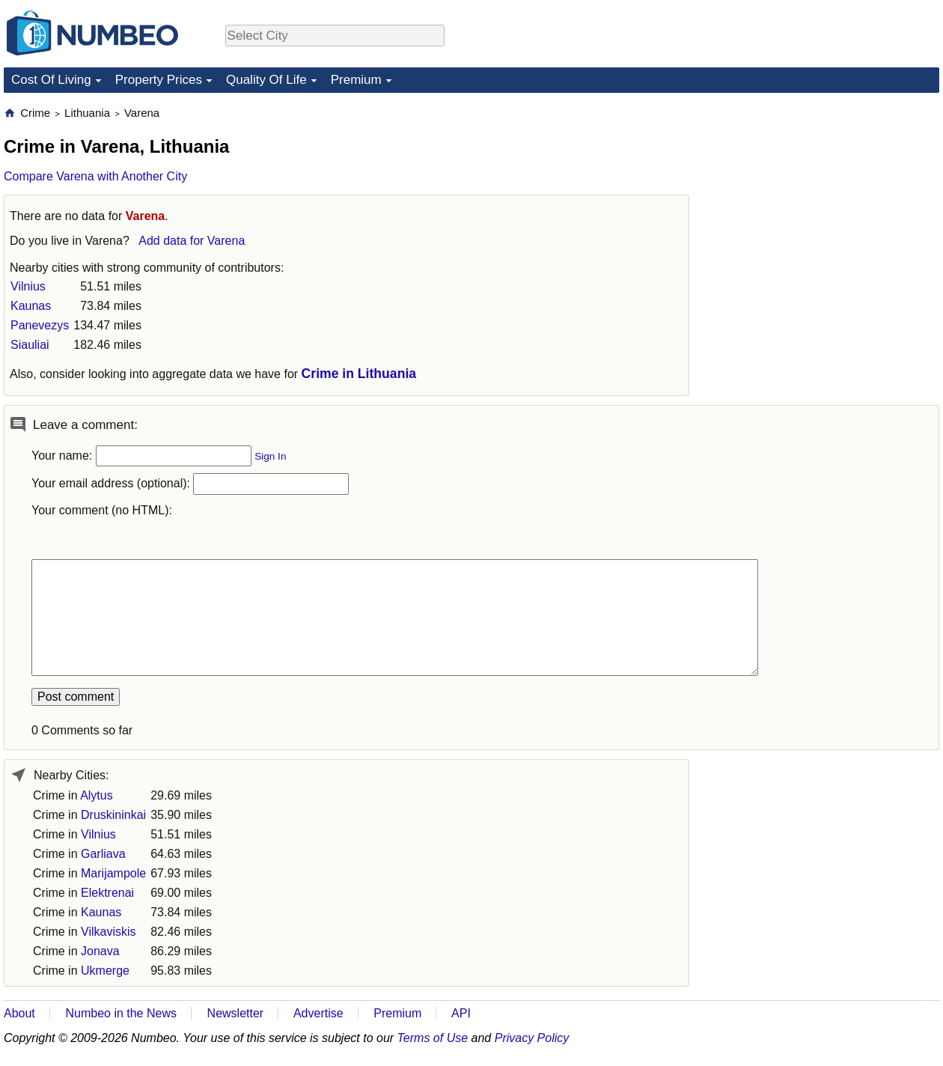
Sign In (270, 456)
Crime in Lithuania (359, 373)
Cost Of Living (51, 80)
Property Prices (158, 80)
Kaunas (30, 305)
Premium (356, 80)
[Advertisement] (798, 330)
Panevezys (39, 325)
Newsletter (235, 1013)
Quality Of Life (266, 80)
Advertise (318, 1013)
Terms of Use (433, 1038)
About (19, 1013)
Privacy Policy (532, 1038)
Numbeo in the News (121, 1013)
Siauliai (29, 344)
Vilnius (28, 286)
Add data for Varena (191, 240)
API (461, 1013)
